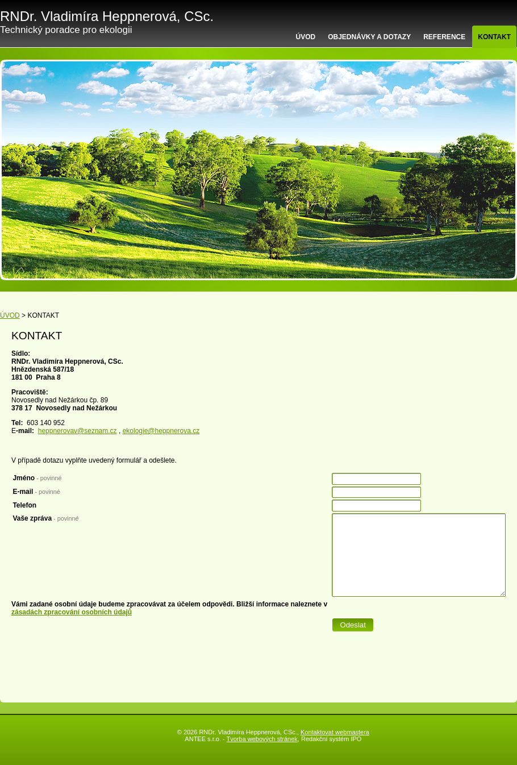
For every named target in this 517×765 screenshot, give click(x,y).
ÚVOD (306, 37)
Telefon (24, 505)
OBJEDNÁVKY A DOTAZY (369, 37)
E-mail (36, 492)
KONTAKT (494, 37)
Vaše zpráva (45, 518)
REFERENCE (444, 37)
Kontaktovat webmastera (335, 732)
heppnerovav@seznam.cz (77, 431)
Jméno (36, 478)
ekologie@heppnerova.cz (161, 431)
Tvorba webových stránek (262, 738)
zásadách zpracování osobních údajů (71, 612)
